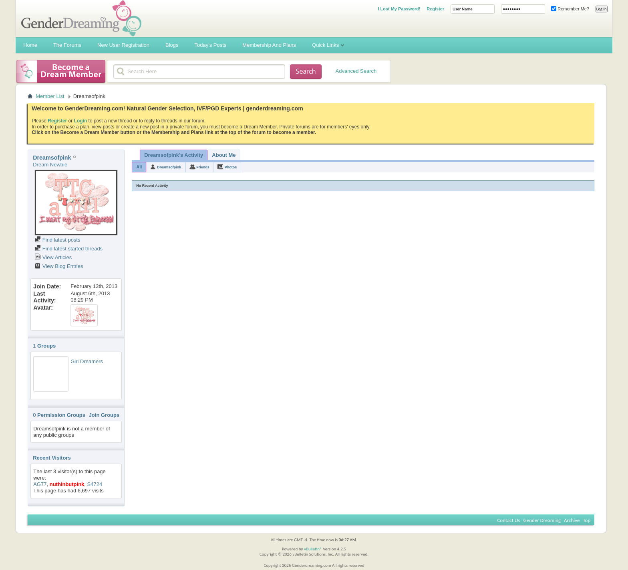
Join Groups (104, 415)
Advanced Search (356, 71)
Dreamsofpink (169, 167)
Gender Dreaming (542, 520)
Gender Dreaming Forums (81, 18)
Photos (231, 167)
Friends (202, 167)
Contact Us (508, 520)
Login (80, 121)
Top (586, 520)
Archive (572, 520)
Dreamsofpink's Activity (173, 155)
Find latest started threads (68, 249)
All (139, 166)
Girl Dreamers (86, 361)
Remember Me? (570, 8)
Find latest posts (57, 240)
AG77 (39, 484)
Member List (50, 96)
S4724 (95, 484)
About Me (223, 155)
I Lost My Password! (399, 8)
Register (435, 8)
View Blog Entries (58, 266)
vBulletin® (313, 549)
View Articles (53, 257)
